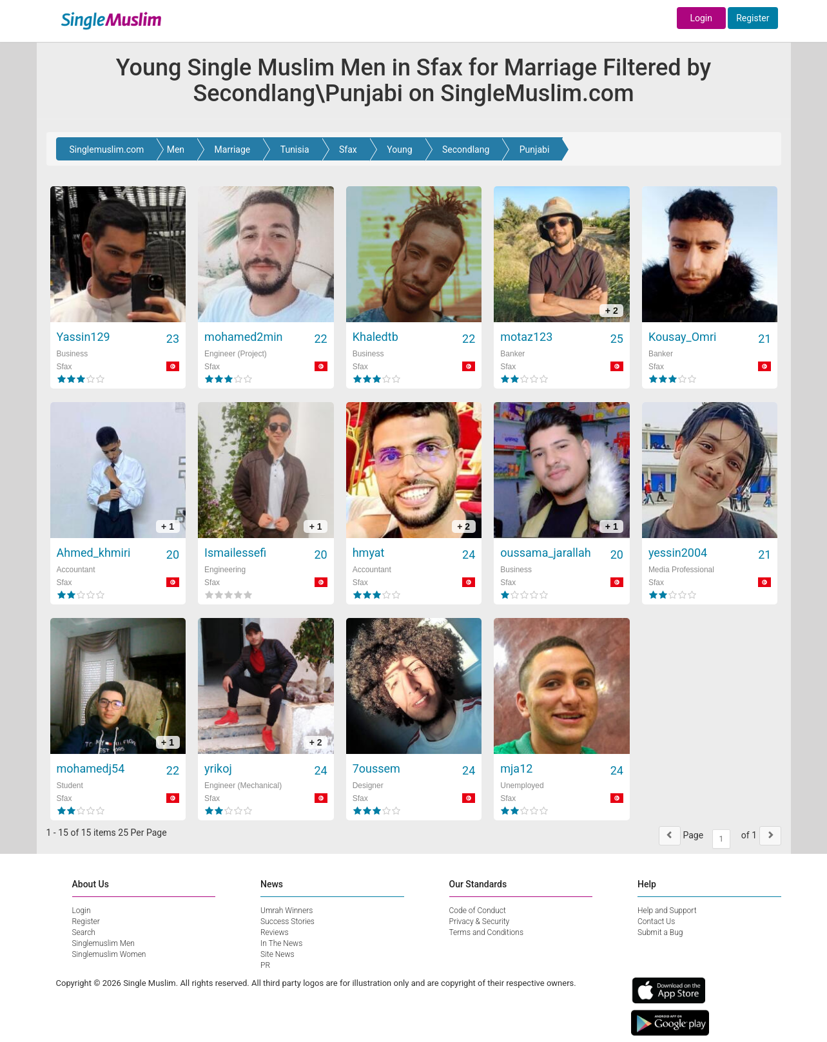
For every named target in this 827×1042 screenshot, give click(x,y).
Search (83, 932)
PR (265, 965)
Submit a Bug (660, 932)
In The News (281, 943)
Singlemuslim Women (109, 954)
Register (752, 18)
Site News (277, 954)
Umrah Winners (286, 910)
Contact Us (656, 921)
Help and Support (667, 910)
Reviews (274, 932)
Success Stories (287, 921)
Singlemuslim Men (103, 943)
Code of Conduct (477, 910)
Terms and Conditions (486, 932)
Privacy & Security (479, 921)
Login (701, 18)
